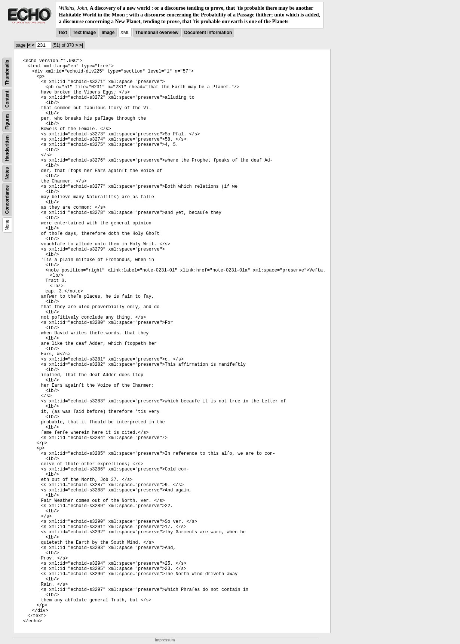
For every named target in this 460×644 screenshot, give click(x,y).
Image (108, 32)
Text (62, 32)
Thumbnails (7, 72)
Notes (7, 173)
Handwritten (7, 148)
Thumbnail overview (156, 32)
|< (29, 45)
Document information (208, 32)
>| (81, 45)
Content (7, 99)
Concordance (7, 199)
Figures (7, 121)
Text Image (84, 32)
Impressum (165, 640)
